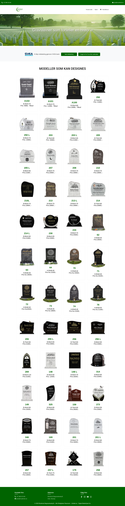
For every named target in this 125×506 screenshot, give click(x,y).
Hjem (96, 9)
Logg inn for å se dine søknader (89, 54)
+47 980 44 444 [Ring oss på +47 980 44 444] (6, 2)
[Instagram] (85, 497)
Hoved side (89, 9)
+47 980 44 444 (20, 496)
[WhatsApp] (91, 497)
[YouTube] (88, 497)
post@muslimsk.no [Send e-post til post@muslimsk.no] (117, 2)
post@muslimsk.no (21, 498)
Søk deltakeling (69, 54)
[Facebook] (82, 497)
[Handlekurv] (104, 9)
